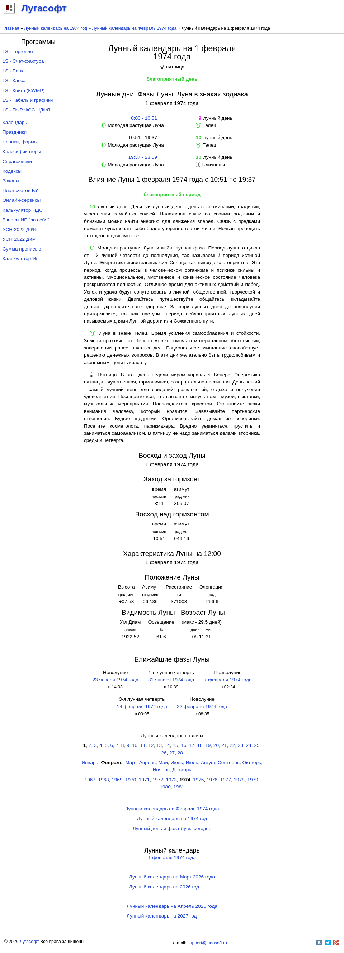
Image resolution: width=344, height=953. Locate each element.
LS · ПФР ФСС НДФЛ (26, 110)
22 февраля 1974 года (202, 706)
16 (183, 745)
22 (232, 745)
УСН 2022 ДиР (19, 239)
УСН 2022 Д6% (20, 229)
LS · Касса (14, 80)
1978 (239, 779)
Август (208, 762)
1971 (144, 779)
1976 (212, 779)
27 (172, 753)
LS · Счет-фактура (23, 61)
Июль (192, 762)
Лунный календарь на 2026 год (164, 887)
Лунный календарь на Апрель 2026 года (172, 906)
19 (208, 745)
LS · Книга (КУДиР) (24, 90)
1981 (178, 787)
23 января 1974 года (115, 679)
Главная (11, 28)
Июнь (177, 762)
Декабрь (181, 769)
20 (216, 745)
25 (256, 745)
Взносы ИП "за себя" (26, 220)
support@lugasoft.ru (207, 942)
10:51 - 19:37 (142, 137)
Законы (11, 181)
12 (151, 745)
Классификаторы (22, 151)
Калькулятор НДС (23, 210)
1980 (165, 787)
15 (175, 745)
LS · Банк (13, 70)
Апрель (147, 762)
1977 (225, 779)
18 (199, 745)
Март (130, 762)
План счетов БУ (20, 190)
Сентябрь (229, 762)
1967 (90, 779)
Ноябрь (161, 769)
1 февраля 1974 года (172, 857)
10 (134, 745)
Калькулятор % (20, 258)
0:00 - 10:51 (142, 118)
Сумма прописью (22, 249)
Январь (89, 762)
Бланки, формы (20, 141)
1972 (157, 779)
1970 (130, 779)
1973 (171, 779)
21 (224, 745)
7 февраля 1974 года (228, 679)
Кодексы (12, 171)
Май (163, 762)
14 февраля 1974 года (142, 706)
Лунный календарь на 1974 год (55, 28)
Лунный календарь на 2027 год (162, 916)
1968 (103, 779)
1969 (117, 779)
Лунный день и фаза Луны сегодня (172, 828)
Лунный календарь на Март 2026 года (172, 877)
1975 (198, 779)
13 (159, 745)
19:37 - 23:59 (142, 157)
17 (191, 745)
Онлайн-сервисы (22, 200)
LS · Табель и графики (28, 100)
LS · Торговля (18, 51)
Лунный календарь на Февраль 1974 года (134, 28)
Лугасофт (29, 941)
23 (240, 745)
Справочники (17, 161)
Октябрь (251, 762)
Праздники (15, 132)
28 (180, 753)
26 (163, 753)
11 (143, 745)
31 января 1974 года (171, 679)
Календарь (15, 122)
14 (167, 745)
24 (248, 745)
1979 (252, 779)
